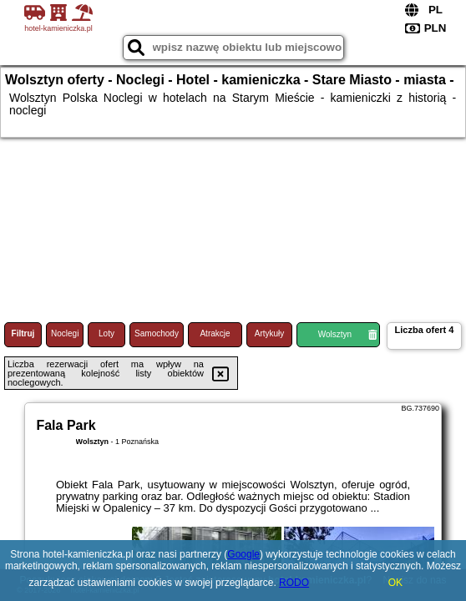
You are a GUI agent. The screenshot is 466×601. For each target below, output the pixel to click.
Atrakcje (215, 333)
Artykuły (270, 333)
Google (243, 554)
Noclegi (65, 333)
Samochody (156, 333)
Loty (106, 333)
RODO (294, 582)
